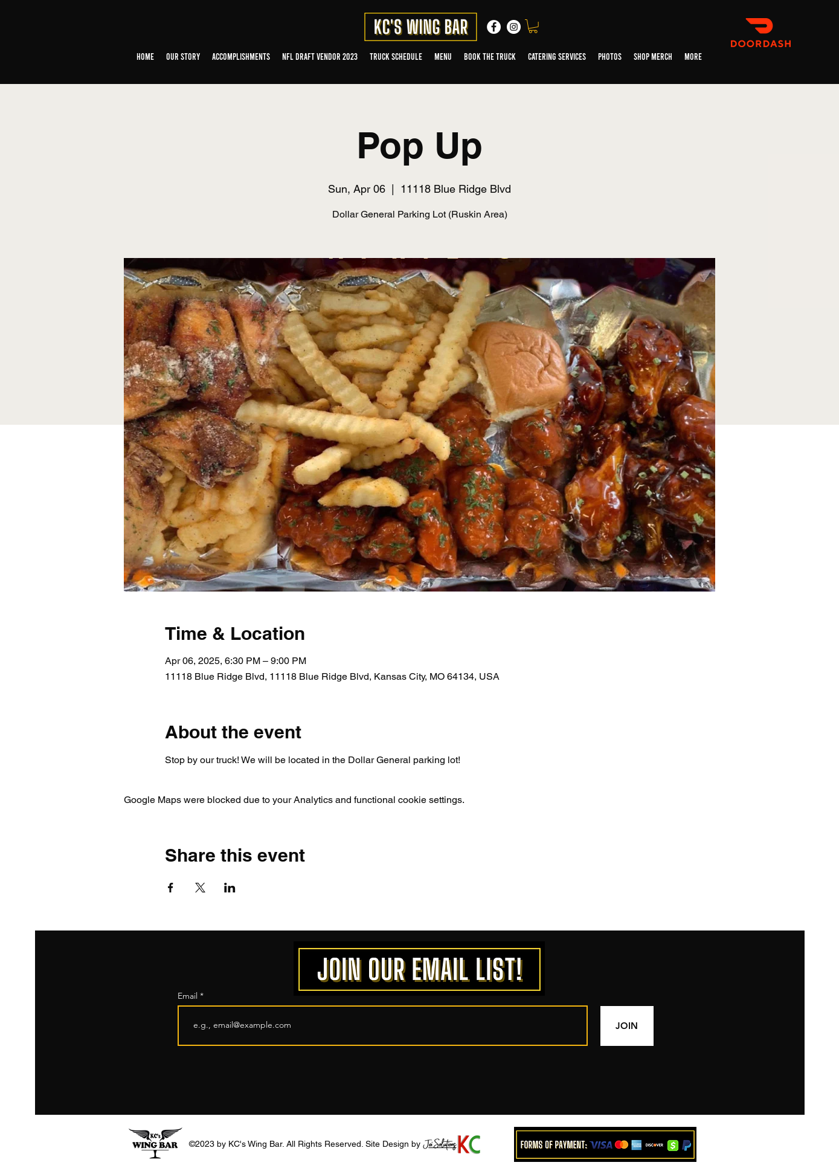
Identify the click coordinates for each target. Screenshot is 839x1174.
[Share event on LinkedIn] (230, 887)
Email (189, 996)
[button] (533, 26)
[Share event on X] (200, 887)
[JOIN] (627, 1026)
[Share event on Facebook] (170, 887)
